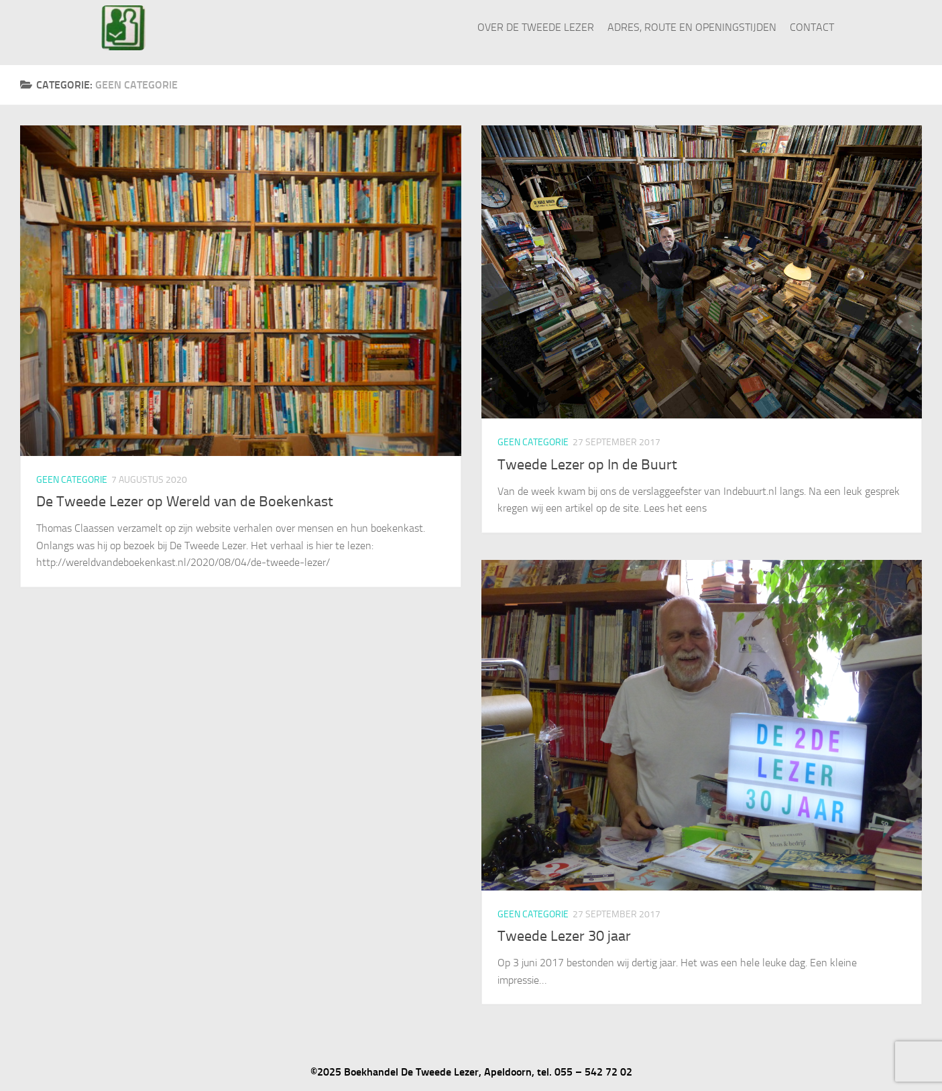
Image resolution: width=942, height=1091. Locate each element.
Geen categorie (71, 479)
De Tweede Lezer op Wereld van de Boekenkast (184, 501)
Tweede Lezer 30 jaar (564, 936)
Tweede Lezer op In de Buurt (587, 464)
